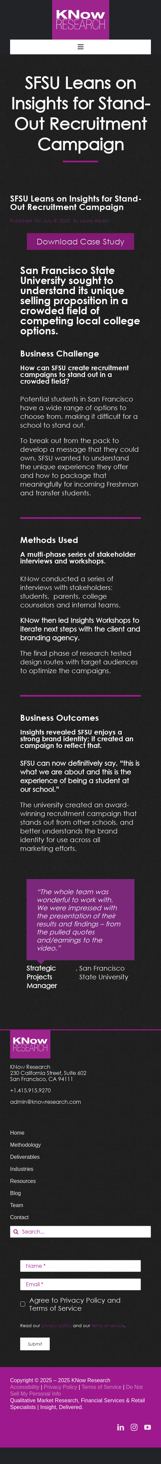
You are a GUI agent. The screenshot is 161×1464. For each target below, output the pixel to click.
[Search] (16, 1232)
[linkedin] (120, 1427)
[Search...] (80, 1232)
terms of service (107, 1325)
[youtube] (147, 1427)
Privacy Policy (61, 1387)
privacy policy (56, 1325)
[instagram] (134, 1427)
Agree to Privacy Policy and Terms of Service (75, 1304)
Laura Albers (94, 220)
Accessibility (24, 1387)
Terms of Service (102, 1387)
